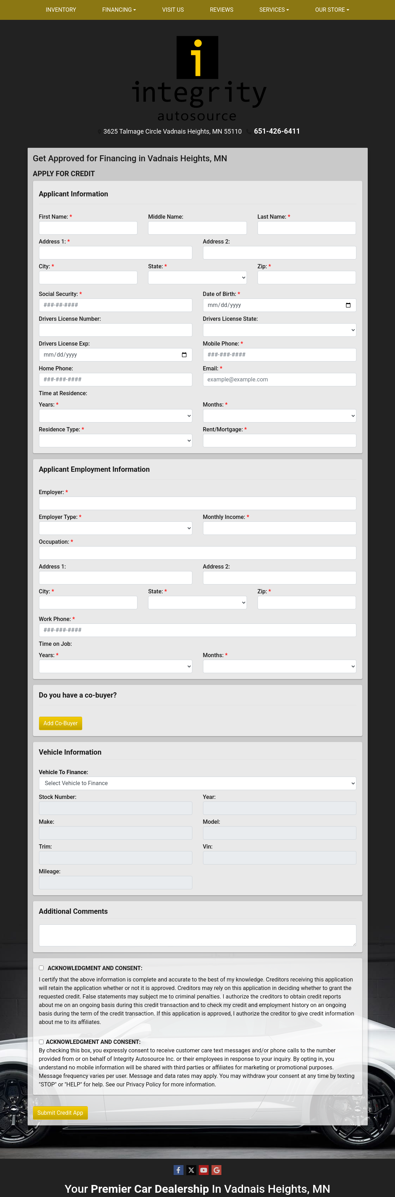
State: (155, 266)
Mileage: (50, 871)
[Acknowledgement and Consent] (41, 968)
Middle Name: (165, 216)
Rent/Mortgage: (223, 429)
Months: (213, 404)
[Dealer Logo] (197, 78)
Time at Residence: (63, 393)
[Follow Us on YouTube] (204, 1170)
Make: (47, 821)
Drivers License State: (230, 318)
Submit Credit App (60, 1112)
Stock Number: (58, 797)
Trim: (45, 846)
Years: (47, 404)
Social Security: (58, 294)
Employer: (51, 492)
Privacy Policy (143, 1084)
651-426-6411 (277, 131)
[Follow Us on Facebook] (179, 1170)
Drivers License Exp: (64, 343)
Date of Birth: (219, 294)
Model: (211, 821)
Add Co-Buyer (61, 723)
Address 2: (216, 241)
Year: (209, 797)
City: (44, 266)
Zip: (262, 266)
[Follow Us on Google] (216, 1170)
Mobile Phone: (221, 343)
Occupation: (54, 541)
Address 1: (52, 241)
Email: (211, 368)
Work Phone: (55, 619)
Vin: (208, 846)
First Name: (53, 216)
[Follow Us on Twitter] (191, 1170)
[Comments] (197, 935)
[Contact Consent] (41, 1042)
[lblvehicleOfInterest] (197, 783)
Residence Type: (59, 429)
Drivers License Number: (70, 318)
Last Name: (272, 216)
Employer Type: (58, 517)
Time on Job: (55, 644)
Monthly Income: (224, 517)
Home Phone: (56, 368)
